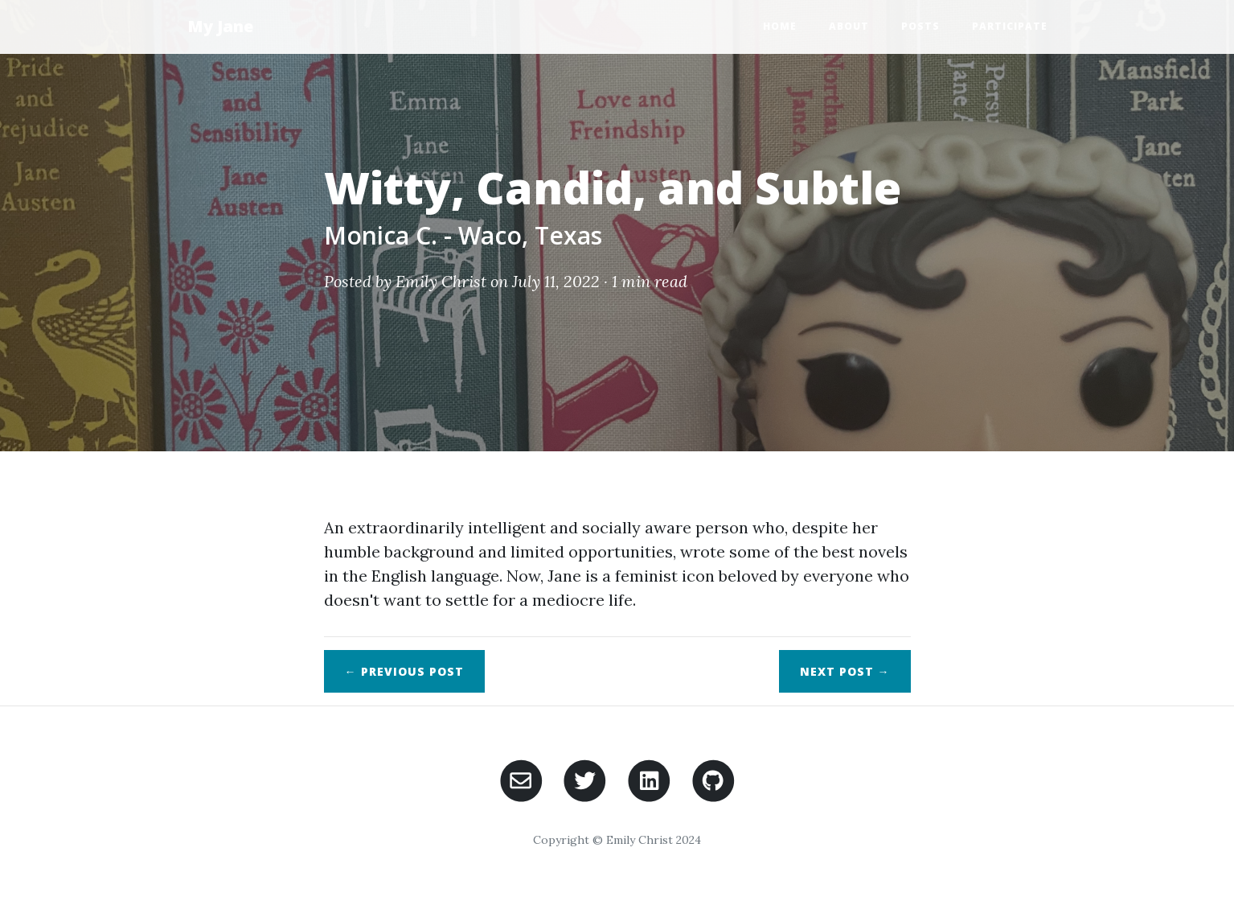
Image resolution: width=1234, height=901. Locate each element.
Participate (1009, 26)
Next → (845, 671)
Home (780, 26)
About (849, 26)
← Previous (404, 671)
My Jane (220, 26)
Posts (920, 26)
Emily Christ (441, 281)
